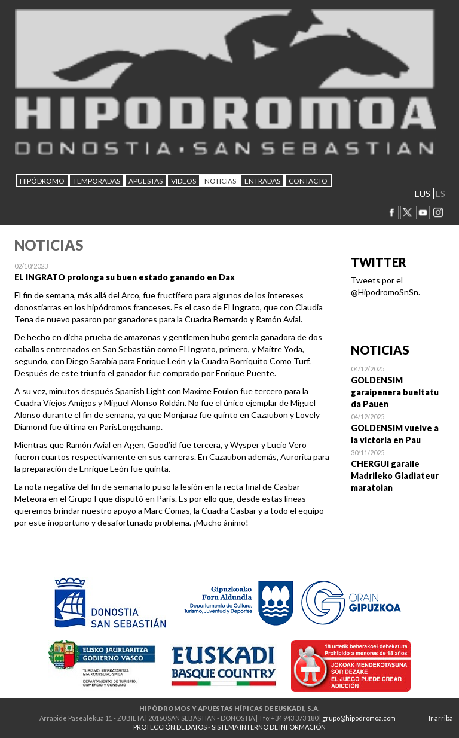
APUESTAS (145, 180)
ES (440, 193)
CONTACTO (308, 180)
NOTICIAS (220, 180)
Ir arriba (441, 718)
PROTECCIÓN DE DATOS (170, 727)
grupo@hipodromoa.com (359, 718)
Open (398, 386)
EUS (422, 193)
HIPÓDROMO (42, 180)
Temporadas (96, 180)
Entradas (262, 180)
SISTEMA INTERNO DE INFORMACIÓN (269, 727)
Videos (183, 180)
